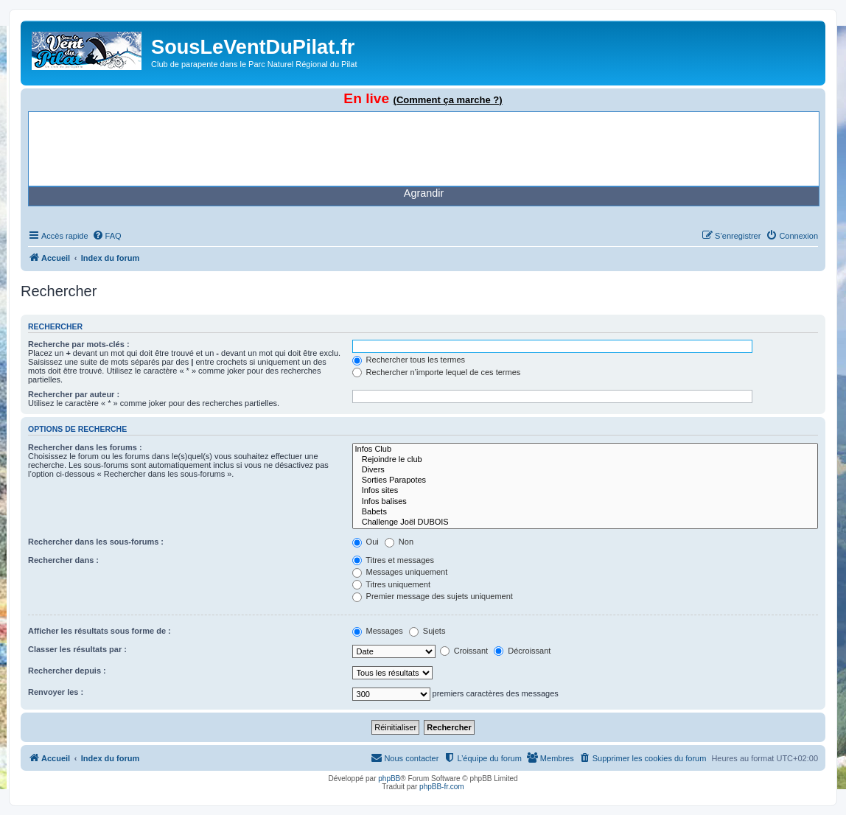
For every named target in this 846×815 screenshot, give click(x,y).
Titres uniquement (391, 584)
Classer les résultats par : (77, 649)
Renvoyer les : (55, 692)
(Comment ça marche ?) (448, 99)
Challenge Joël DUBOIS (585, 522)
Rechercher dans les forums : (85, 447)
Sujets (427, 630)
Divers (585, 470)
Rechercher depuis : (67, 670)
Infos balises (585, 502)
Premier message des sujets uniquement (432, 596)
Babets (585, 512)
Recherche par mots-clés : (79, 344)
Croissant (464, 650)
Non (399, 541)
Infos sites (585, 491)
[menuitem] (107, 236)
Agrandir (424, 193)
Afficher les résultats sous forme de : (99, 630)
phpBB (389, 778)
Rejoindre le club (585, 460)
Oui (365, 541)
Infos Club (585, 449)
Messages (377, 630)
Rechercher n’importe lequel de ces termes (436, 372)
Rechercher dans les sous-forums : (96, 541)
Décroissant (522, 650)
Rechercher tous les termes (409, 359)
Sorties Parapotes (585, 480)
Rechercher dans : (63, 560)
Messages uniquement (400, 571)
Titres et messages (393, 560)
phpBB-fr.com (441, 787)
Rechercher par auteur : (73, 394)
